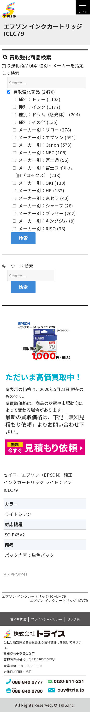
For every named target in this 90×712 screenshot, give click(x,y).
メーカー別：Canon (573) (42, 145)
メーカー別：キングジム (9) (44, 221)
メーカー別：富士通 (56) (41, 160)
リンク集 (73, 619)
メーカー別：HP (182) (38, 190)
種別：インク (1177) (36, 107)
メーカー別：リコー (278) (42, 129)
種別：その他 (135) (35, 122)
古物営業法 (18, 619)
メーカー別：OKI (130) (39, 183)
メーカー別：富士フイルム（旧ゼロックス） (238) (42, 171)
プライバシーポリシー (46, 619)
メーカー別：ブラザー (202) (44, 213)
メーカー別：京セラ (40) (41, 198)
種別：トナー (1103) (36, 99)
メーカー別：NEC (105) (40, 152)
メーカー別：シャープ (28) (43, 205)
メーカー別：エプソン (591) (44, 137)
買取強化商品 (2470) (31, 92)
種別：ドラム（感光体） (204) (46, 114)
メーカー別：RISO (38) (39, 228)
